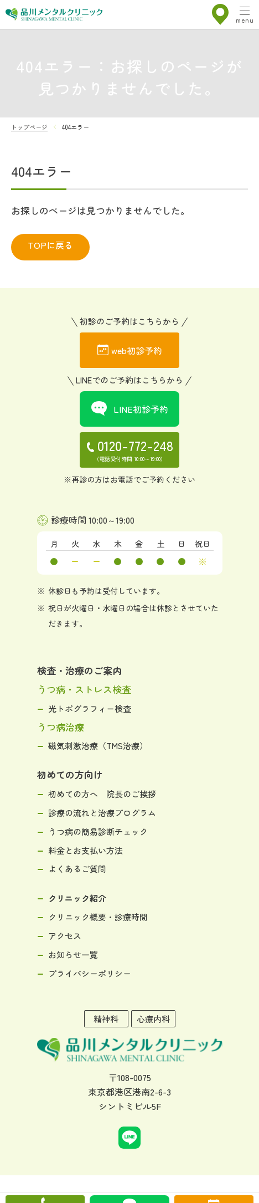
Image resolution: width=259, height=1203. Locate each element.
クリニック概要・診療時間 (98, 917)
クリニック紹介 (77, 898)
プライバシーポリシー (89, 973)
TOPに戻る (50, 245)
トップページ (29, 126)
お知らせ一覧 (73, 954)
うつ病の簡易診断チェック (98, 831)
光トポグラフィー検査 (89, 708)
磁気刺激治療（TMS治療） (98, 745)
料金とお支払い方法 (85, 850)
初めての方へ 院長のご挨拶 (102, 794)
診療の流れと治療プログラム (102, 812)
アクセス (64, 935)
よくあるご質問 (77, 868)
